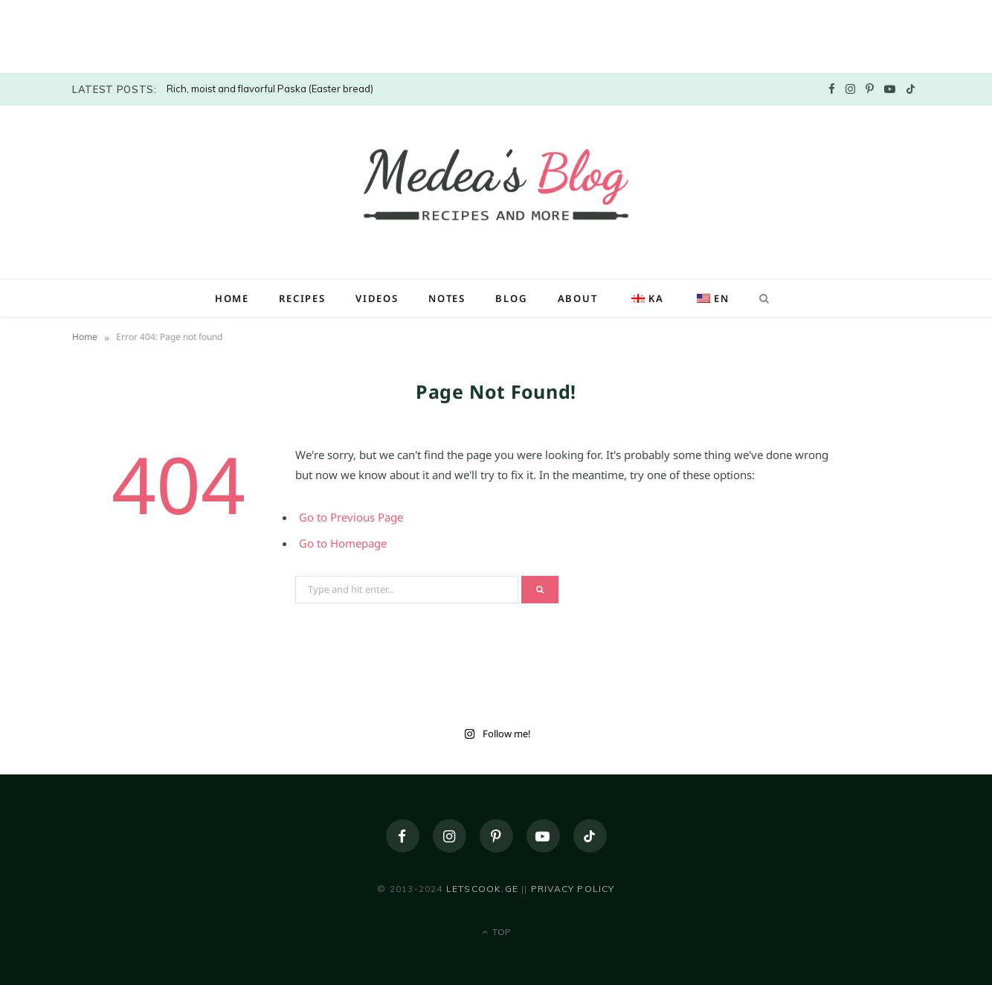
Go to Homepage (343, 543)
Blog (511, 298)
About (578, 298)
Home (232, 298)
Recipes (302, 298)
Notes (447, 298)
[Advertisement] (111, 33)
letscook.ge (482, 888)
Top (496, 931)
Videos (377, 298)
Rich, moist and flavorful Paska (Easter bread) (270, 88)
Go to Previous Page (351, 517)
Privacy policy (573, 888)
